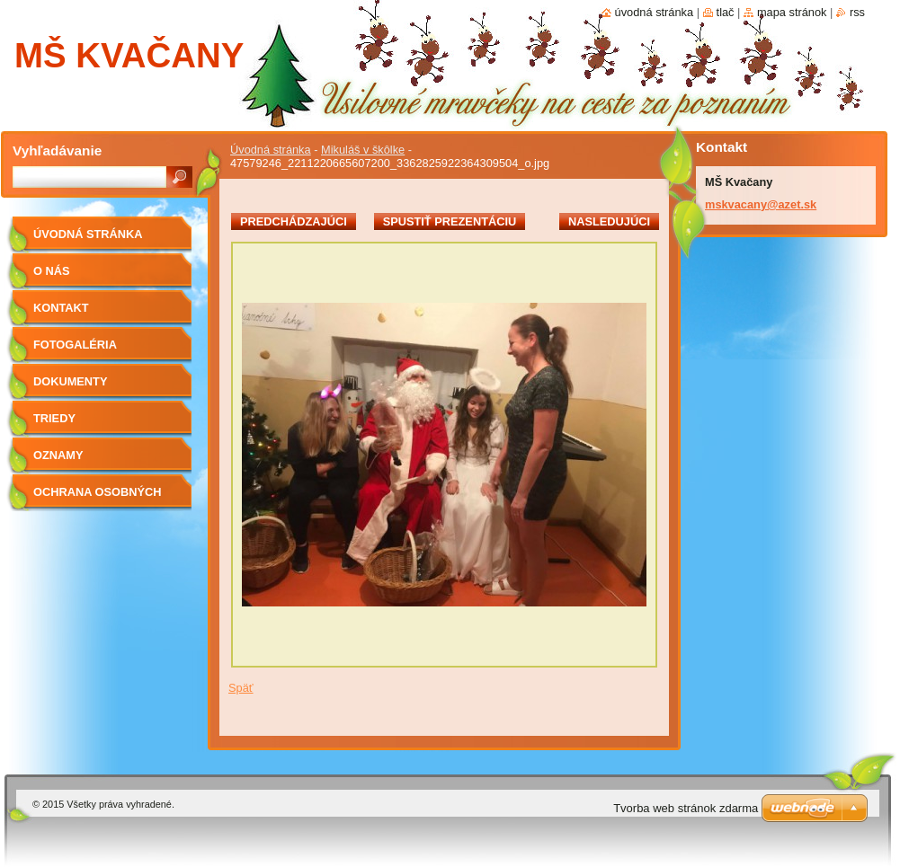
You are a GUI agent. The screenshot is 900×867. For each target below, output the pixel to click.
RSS (857, 12)
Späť (241, 687)
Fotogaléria (75, 344)
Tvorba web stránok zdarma (685, 808)
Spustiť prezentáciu (450, 221)
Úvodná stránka (270, 149)
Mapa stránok (792, 12)
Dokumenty (70, 381)
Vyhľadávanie (57, 150)
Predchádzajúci (293, 221)
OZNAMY (58, 455)
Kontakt (61, 307)
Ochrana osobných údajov (97, 498)
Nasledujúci (609, 221)
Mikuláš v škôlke (363, 149)
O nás (51, 271)
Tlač (726, 12)
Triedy (54, 418)
